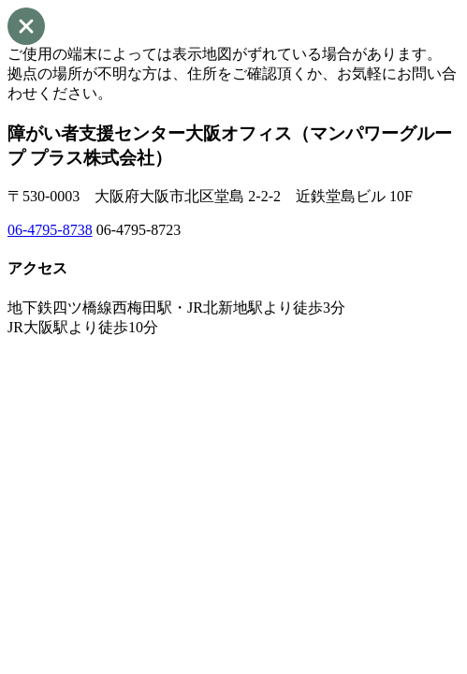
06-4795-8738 (50, 230)
